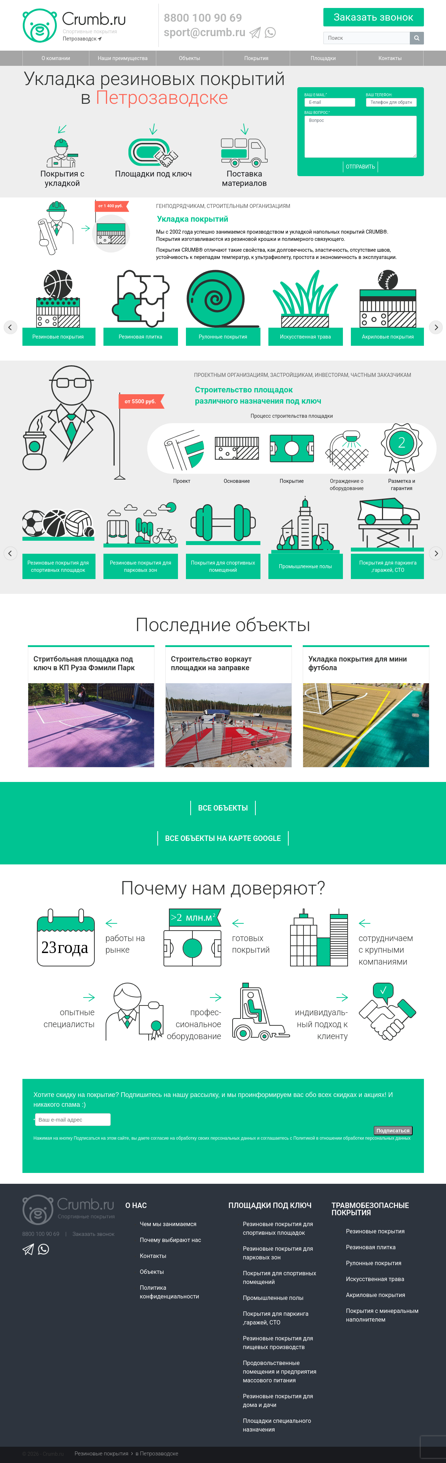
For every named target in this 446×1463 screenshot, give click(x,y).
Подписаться (393, 1131)
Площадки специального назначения (277, 1425)
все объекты (223, 808)
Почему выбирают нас (170, 1240)
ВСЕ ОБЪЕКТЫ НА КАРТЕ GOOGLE (223, 838)
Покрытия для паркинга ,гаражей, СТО (276, 1318)
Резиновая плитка (371, 1247)
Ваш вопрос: (317, 112)
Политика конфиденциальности (169, 1292)
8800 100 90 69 (203, 18)
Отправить (360, 167)
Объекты (152, 1271)
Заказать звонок (373, 17)
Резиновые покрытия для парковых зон (278, 1253)
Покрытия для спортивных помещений (280, 1277)
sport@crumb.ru (205, 32)
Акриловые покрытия (375, 1295)
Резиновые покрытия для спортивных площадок (278, 1228)
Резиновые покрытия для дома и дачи (278, 1400)
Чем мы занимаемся (168, 1224)
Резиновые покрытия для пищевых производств (278, 1343)
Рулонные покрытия (374, 1263)
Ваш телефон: (379, 95)
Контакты (153, 1256)
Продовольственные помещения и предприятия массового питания (280, 1372)
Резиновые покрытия (375, 1231)
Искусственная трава (375, 1279)
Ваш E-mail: (316, 95)
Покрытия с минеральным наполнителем (382, 1315)
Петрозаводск (82, 39)
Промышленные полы (273, 1297)
